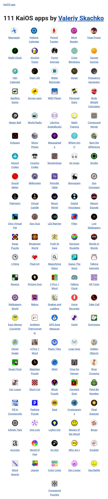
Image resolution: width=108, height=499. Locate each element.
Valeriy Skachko (81, 18)
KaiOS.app (9, 4)
